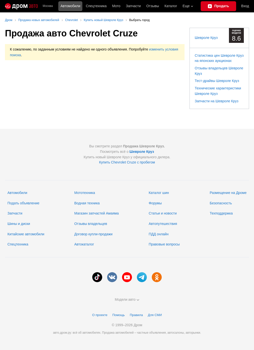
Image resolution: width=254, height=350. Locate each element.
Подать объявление (23, 203)
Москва (48, 6)
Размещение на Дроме (228, 193)
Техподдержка (221, 213)
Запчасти (133, 6)
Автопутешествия (163, 224)
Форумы (155, 203)
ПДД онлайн (158, 234)
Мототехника (84, 193)
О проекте (99, 315)
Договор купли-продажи (93, 234)
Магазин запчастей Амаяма (96, 213)
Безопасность (221, 203)
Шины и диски (18, 224)
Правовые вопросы (164, 244)
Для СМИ (155, 315)
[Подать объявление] (218, 6)
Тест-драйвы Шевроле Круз (217, 81)
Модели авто (127, 299)
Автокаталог (84, 244)
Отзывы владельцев (90, 224)
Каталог (170, 6)
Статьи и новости (163, 213)
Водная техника (86, 203)
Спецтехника (17, 244)
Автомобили (70, 6)
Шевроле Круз (206, 38)
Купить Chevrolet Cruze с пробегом (127, 162)
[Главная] (21, 6)
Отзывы (152, 6)
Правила (136, 315)
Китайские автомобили (25, 234)
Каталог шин (159, 193)
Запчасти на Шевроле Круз (216, 101)
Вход (245, 6)
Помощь (118, 315)
